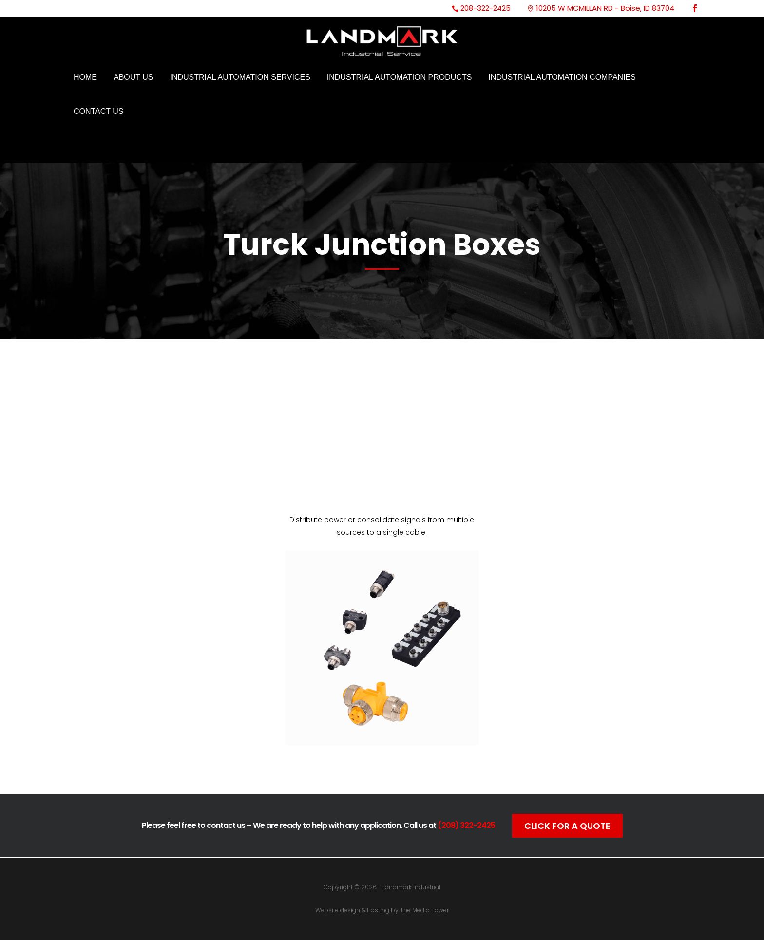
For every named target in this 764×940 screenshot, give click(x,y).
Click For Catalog (382, 764)
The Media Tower (424, 910)
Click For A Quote (567, 826)
